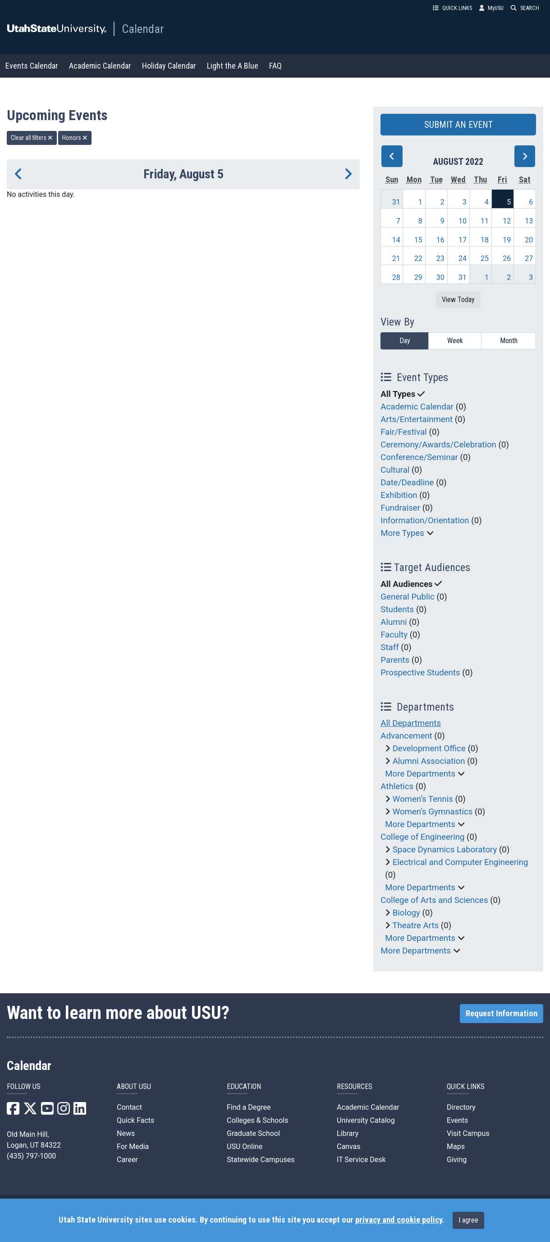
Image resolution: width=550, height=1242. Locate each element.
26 (507, 258)
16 (440, 240)
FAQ (275, 65)
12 (507, 221)
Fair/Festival (403, 432)
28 (396, 277)
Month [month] (509, 340)
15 (418, 240)
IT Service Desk (361, 1159)
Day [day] (404, 340)
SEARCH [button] (525, 8)
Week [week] (455, 340)
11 (485, 221)
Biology (406, 913)
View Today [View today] (458, 299)
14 (396, 240)
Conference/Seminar (419, 457)
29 (418, 277)
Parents (394, 660)
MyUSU (491, 8)
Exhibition (398, 495)
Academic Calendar (100, 65)
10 (462, 221)
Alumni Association (429, 761)
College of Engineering (422, 837)
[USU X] (30, 1111)
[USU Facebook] (13, 1111)
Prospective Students (420, 673)
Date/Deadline (407, 483)
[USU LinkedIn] (79, 1111)
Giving (457, 1159)
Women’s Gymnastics (433, 812)
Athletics (396, 786)
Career (127, 1159)
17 (462, 240)
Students (397, 609)
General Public (407, 597)
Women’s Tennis (423, 799)
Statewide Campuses (261, 1159)
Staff (389, 647)
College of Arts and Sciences (434, 900)
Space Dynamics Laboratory (445, 850)
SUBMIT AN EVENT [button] (458, 124)
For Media (133, 1146)
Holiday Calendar (169, 65)
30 (440, 277)
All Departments (410, 723)
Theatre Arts (415, 925)
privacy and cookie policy (398, 1220)
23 (440, 258)
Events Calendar (31, 65)
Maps (456, 1146)
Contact (129, 1107)
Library (347, 1133)
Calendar (143, 29)
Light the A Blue (232, 65)
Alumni (393, 622)
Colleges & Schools (258, 1120)
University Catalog (366, 1120)
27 (529, 258)
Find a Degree (248, 1107)
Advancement (406, 736)
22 (418, 258)
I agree (468, 1220)
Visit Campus (468, 1133)
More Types (402, 533)
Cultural (394, 470)
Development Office (429, 749)
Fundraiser (400, 508)
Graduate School (253, 1133)
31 (396, 202)
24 (462, 258)
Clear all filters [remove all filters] (32, 137)
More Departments (420, 774)
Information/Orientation (424, 521)
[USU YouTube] (47, 1111)
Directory (461, 1107)
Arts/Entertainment (416, 419)
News (126, 1133)
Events (457, 1120)
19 (507, 240)
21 (396, 258)
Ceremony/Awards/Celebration (438, 445)
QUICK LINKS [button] (452, 8)
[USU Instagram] (63, 1111)
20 (529, 240)
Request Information (501, 1014)
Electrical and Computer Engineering (460, 862)
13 (529, 221)
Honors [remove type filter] (74, 137)
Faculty (394, 635)
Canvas (349, 1146)
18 (485, 240)
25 (485, 258)
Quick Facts (135, 1120)
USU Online (244, 1146)
